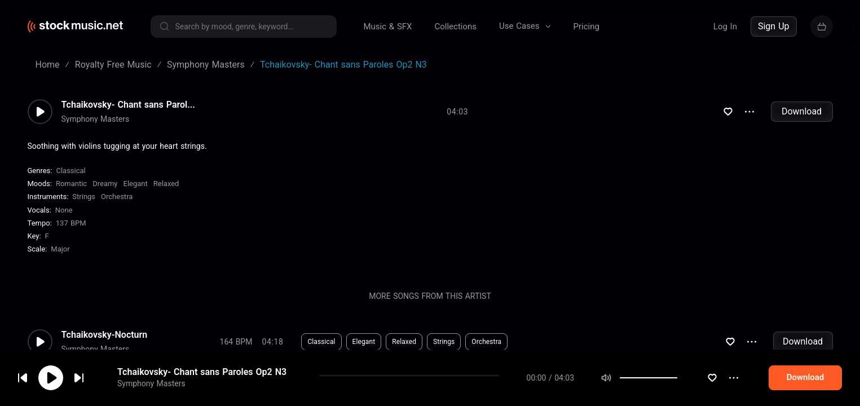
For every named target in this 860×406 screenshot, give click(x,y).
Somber (364, 390)
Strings (83, 196)
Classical (70, 170)
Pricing (586, 26)
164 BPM (236, 341)
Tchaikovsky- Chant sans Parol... (128, 104)
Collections (455, 26)
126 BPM (236, 390)
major (60, 249)
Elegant (136, 183)
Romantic (71, 183)
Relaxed (166, 183)
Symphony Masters (95, 119)
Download (802, 111)
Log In (725, 26)
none (64, 210)
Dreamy (104, 183)
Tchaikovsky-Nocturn (104, 334)
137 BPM (71, 223)
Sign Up (774, 26)
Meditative (409, 390)
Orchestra (117, 196)
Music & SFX (388, 26)
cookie (75, 376)
